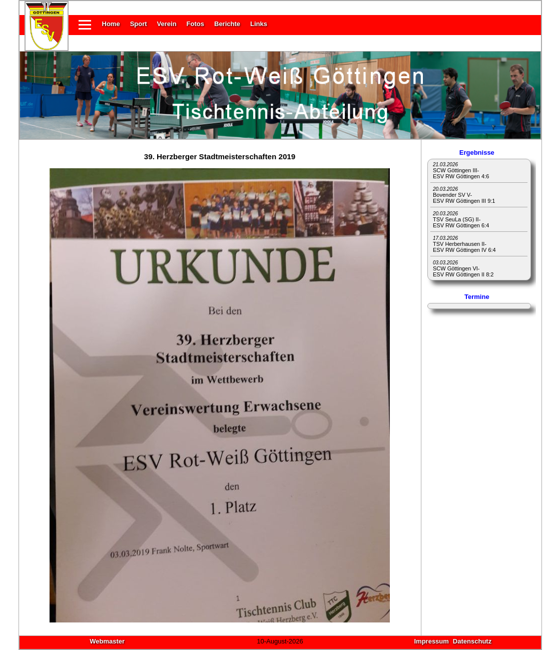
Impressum (431, 641)
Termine (476, 296)
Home (111, 24)
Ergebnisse (476, 152)
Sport (138, 24)
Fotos (195, 24)
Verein (167, 24)
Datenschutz (472, 641)
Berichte (227, 24)
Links (258, 24)
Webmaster (107, 641)
